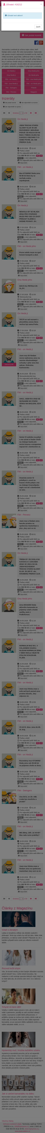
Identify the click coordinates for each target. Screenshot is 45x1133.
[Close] (41, 4)
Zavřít (38, 27)
